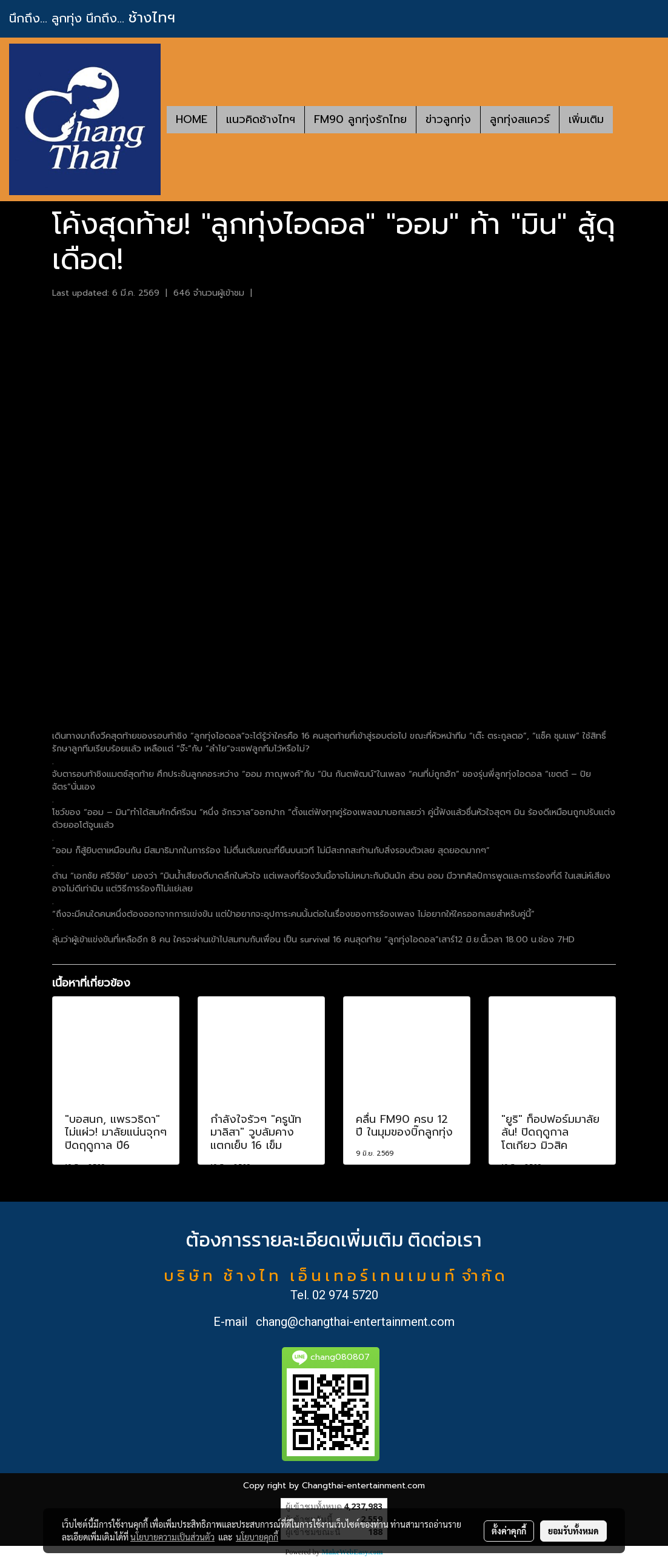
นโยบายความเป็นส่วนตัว (172, 1536)
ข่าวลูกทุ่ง (448, 119)
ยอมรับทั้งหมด (573, 1530)
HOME (191, 119)
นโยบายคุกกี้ (257, 1536)
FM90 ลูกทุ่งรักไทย (360, 119)
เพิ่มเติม (586, 119)
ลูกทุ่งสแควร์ (520, 119)
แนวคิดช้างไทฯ (260, 119)
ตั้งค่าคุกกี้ (509, 1530)
